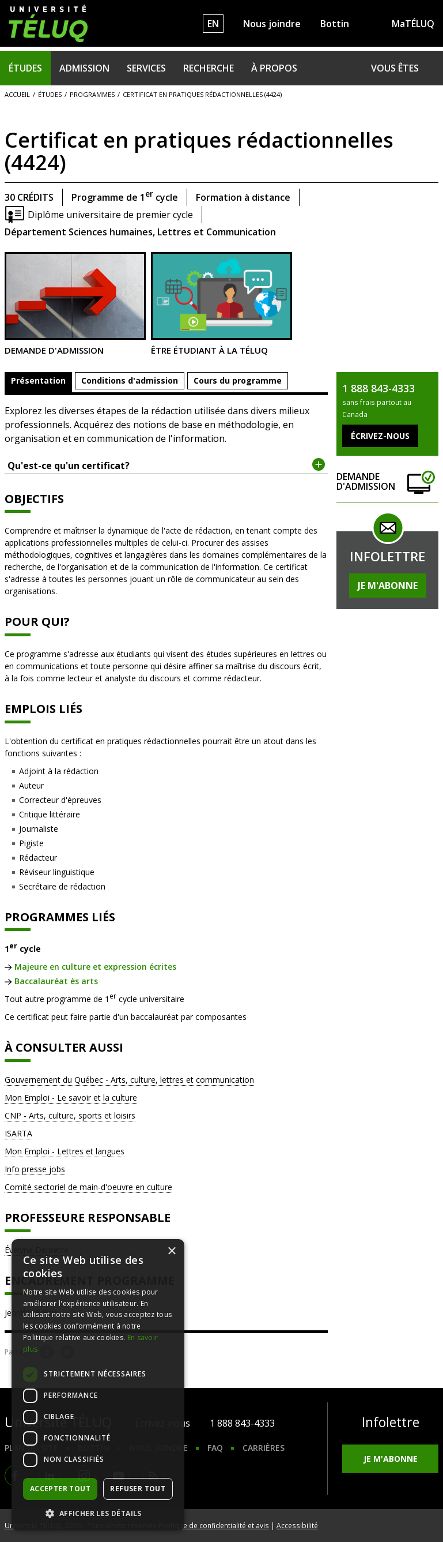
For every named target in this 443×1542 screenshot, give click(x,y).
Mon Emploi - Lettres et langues (64, 1151)
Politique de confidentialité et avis (213, 1525)
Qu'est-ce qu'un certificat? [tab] (166, 465)
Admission (84, 68)
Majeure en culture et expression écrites (95, 966)
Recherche (208, 68)
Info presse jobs (35, 1169)
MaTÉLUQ (413, 23)
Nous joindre (272, 23)
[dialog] (98, 1384)
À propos (274, 68)
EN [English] (213, 23)
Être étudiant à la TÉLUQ (221, 304)
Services (146, 68)
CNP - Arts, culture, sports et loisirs (70, 1115)
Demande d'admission (75, 304)
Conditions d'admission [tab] (129, 380)
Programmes (92, 94)
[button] (98, 1513)
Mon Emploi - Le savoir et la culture (71, 1097)
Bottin (334, 23)
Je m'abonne (388, 585)
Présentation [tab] (38, 380)
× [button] (171, 1251)
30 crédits (29, 197)
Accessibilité (297, 1525)
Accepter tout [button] (60, 1489)
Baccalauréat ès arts (56, 981)
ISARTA (18, 1133)
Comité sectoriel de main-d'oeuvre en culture (88, 1186)
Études (25, 68)
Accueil (17, 94)
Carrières (264, 1447)
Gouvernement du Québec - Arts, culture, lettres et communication (129, 1079)
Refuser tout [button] (137, 1489)
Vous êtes (395, 68)
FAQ (215, 1447)
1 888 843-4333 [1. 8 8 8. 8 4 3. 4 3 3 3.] (242, 1423)
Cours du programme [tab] (238, 380)
